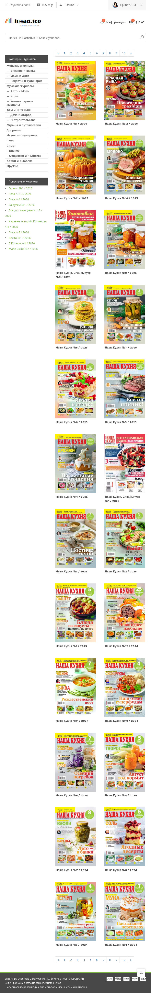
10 (123, 53)
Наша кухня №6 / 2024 (121, 870)
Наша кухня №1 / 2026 (71, 123)
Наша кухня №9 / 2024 (72, 795)
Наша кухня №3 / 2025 (71, 571)
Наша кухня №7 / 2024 (72, 870)
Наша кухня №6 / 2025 (71, 422)
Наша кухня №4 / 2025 (72, 496)
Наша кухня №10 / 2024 (121, 720)
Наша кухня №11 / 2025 (72, 198)
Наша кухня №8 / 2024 (121, 795)
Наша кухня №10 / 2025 (121, 198)
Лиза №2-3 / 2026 (20, 194)
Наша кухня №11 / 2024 (72, 720)
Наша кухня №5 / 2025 (120, 422)
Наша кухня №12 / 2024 (121, 646)
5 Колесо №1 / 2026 (22, 243)
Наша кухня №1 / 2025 (71, 646)
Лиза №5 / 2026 (19, 232)
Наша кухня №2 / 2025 (121, 571)
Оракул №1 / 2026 (20, 188)
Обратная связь (18, 5)
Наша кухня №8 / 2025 (71, 347)
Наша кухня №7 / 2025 (121, 347)
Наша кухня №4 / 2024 (121, 944)
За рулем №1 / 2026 (22, 205)
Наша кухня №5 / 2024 (72, 944)
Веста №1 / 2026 (20, 238)
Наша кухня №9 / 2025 (121, 272)
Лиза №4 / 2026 (19, 199)
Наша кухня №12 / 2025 (121, 123)
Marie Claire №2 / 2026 (23, 249)
